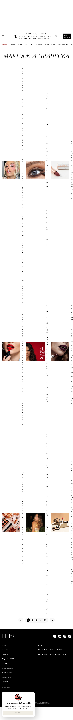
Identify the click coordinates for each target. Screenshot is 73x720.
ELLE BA (22, 34)
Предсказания (43, 39)
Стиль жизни (32, 36)
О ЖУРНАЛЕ (42, 645)
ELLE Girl (32, 39)
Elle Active (23, 39)
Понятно (18, 713)
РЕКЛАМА (5, 692)
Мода (35, 34)
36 (45, 620)
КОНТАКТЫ (6, 688)
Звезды (28, 34)
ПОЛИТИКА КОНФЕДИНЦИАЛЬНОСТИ (52, 654)
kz (51, 36)
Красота (22, 36)
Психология (44, 36)
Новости (42, 34)
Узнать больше (23, 708)
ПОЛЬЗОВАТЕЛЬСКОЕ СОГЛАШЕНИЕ (51, 650)
